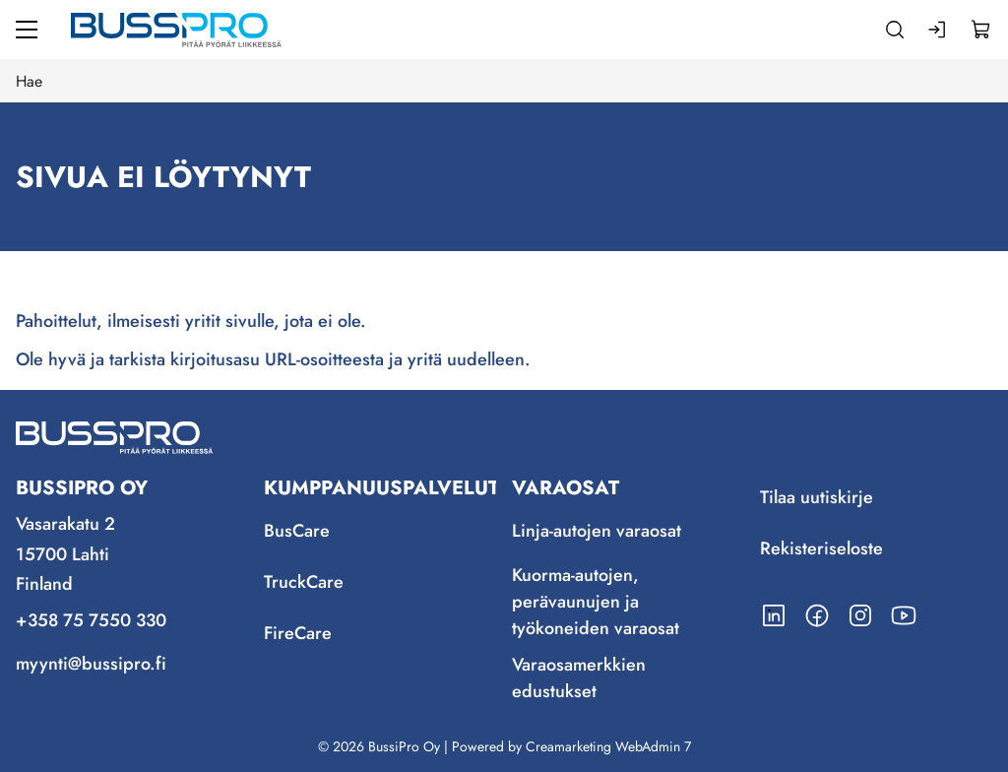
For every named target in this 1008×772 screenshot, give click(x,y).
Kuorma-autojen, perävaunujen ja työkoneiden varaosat (595, 601)
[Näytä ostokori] (981, 29)
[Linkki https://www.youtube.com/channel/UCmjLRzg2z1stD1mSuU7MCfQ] (903, 615)
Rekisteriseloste (821, 548)
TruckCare (304, 582)
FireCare (298, 633)
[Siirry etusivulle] (176, 29)
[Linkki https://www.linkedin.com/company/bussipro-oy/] (773, 615)
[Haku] (894, 29)
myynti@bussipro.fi (91, 663)
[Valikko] (26, 29)
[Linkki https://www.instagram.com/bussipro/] (860, 615)
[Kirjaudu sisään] (938, 29)
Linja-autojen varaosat (596, 531)
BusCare (297, 531)
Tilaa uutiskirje (816, 497)
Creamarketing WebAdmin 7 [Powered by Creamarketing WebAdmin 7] (608, 746)
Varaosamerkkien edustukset (579, 678)
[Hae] (504, 80)
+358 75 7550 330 (91, 620)
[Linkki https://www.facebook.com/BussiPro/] (817, 615)
